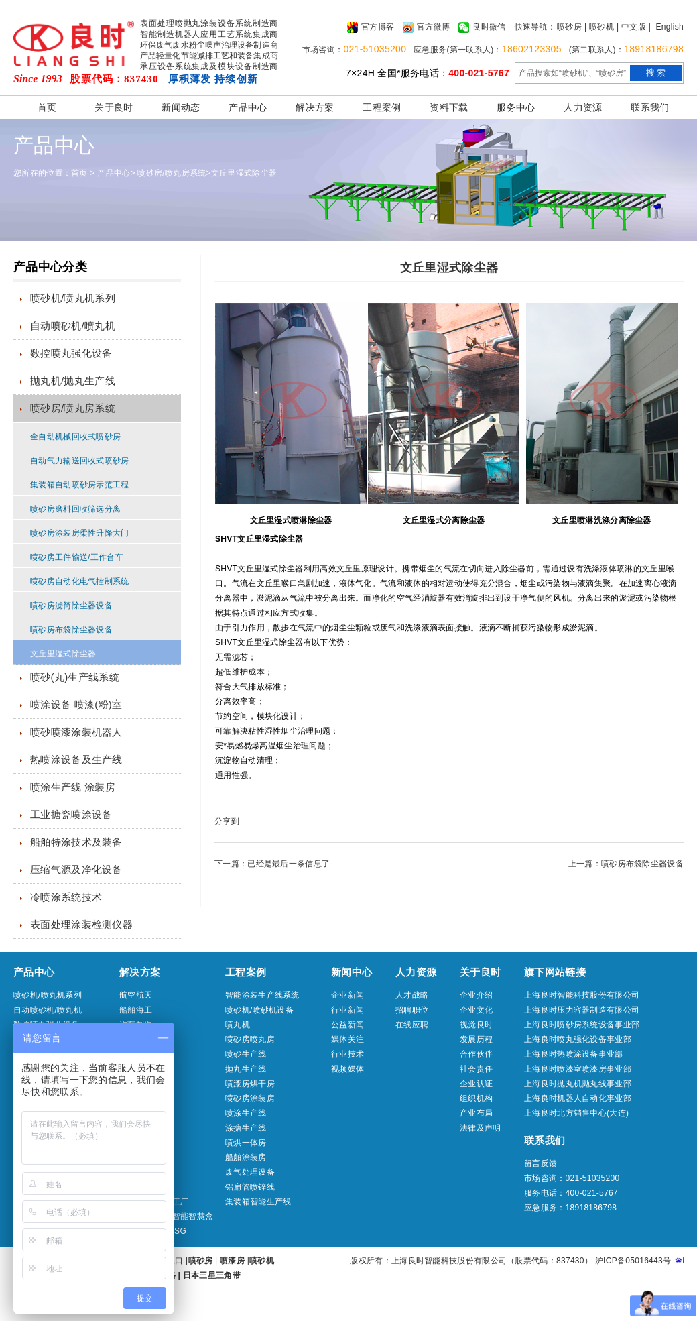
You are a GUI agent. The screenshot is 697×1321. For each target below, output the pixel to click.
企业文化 (476, 1010)
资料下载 (449, 107)
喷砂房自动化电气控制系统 (79, 581)
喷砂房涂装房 (250, 1098)
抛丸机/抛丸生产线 (72, 380)
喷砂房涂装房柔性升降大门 (79, 533)
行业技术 (347, 1054)
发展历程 (476, 1039)
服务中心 (516, 107)
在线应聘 (411, 1024)
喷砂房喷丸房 (250, 1039)
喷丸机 (237, 1024)
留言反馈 (540, 1163)
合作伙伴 (476, 1054)
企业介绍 (476, 995)
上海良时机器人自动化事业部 (577, 1098)
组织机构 (476, 1098)
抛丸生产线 (246, 1069)
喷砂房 (569, 27)
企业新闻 (347, 995)
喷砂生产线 (246, 1054)
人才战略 (411, 995)
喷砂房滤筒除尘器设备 (71, 605)
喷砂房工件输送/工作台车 (76, 557)
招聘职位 (411, 1010)
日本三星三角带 (212, 1275)
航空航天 (135, 995)
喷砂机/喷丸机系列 (72, 298)
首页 (47, 107)
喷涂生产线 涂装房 (72, 787)
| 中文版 (631, 27)
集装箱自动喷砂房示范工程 (79, 485)
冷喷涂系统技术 (66, 897)
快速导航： (535, 27)
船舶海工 (135, 1010)
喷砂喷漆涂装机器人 (76, 732)
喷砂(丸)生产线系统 (74, 677)
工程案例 (382, 107)
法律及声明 (480, 1128)
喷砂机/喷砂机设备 (259, 1010)
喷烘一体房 (246, 1142)
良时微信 (481, 27)
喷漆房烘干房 (250, 1083)
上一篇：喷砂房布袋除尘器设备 (626, 863)
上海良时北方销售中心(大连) (576, 1113)
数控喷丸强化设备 (71, 353)
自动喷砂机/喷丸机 (72, 325)
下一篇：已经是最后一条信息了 (272, 863)
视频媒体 (347, 1069)
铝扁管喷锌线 (250, 1187)
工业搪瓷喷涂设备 (71, 814)
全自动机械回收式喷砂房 (75, 436)
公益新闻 (347, 1024)
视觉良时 (476, 1024)
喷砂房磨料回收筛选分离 (75, 509)
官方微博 (426, 27)
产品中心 (248, 107)
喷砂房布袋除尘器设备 (71, 629)
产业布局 (476, 1113)
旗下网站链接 (555, 972)
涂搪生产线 (246, 1128)
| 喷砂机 (599, 27)
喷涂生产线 (246, 1113)
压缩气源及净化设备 (76, 869)
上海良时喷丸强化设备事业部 (577, 1039)
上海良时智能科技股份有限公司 (581, 995)
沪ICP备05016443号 (633, 1260)
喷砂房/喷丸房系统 (171, 173)
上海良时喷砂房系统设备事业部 (581, 1024)
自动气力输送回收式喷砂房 (79, 460)
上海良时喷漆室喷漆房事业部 (577, 1069)
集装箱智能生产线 (258, 1201)
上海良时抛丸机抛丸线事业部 (577, 1083)
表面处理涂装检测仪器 (81, 924)
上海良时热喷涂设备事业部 (573, 1054)
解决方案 (315, 107)
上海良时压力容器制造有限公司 (581, 1010)
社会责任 (476, 1069)
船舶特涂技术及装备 (76, 842)
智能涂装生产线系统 (262, 995)
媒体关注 (347, 1039)
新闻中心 (351, 972)
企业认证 (476, 1083)
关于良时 (113, 107)
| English (666, 27)
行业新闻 (347, 1010)
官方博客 (370, 27)
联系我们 (650, 107)
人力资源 (583, 107)
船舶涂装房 (246, 1157)
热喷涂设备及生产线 (76, 759)
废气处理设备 (250, 1172)
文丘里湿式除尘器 (244, 173)
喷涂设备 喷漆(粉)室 (76, 704)
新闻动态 (181, 107)
